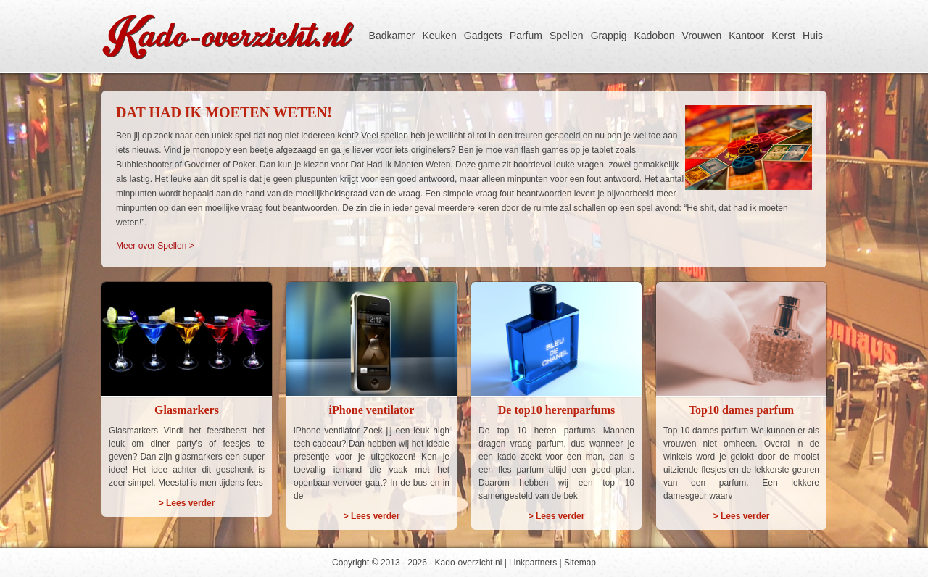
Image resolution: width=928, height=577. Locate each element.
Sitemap (580, 562)
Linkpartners (533, 562)
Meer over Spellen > (155, 246)
